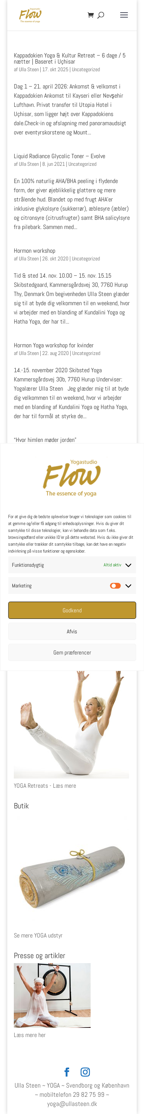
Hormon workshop (34, 251)
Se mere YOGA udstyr (38, 935)
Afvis (72, 631)
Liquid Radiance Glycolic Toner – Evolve (59, 156)
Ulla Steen (29, 69)
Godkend (72, 610)
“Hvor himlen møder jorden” (46, 440)
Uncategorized (86, 69)
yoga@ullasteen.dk (72, 1103)
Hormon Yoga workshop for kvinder (54, 345)
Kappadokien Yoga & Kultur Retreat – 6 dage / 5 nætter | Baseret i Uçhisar (70, 58)
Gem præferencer (72, 652)
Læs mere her (30, 1035)
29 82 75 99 (88, 1094)
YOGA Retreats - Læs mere (45, 786)
